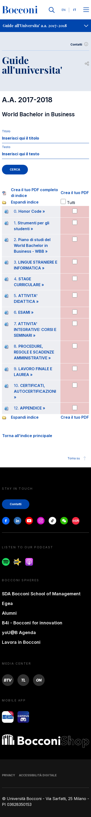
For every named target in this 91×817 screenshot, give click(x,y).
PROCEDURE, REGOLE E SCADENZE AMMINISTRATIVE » (34, 352)
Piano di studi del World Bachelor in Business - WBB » (32, 245)
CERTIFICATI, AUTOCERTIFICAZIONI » (35, 391)
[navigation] (45, 25)
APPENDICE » (32, 408)
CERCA (15, 169)
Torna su (77, 458)
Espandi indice (25, 202)
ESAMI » (25, 312)
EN (64, 10)
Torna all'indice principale (27, 435)
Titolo (6, 131)
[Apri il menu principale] (86, 10)
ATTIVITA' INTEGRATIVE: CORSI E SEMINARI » (35, 329)
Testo (6, 147)
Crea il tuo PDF (75, 192)
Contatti (79, 44)
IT (74, 10)
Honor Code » (31, 211)
